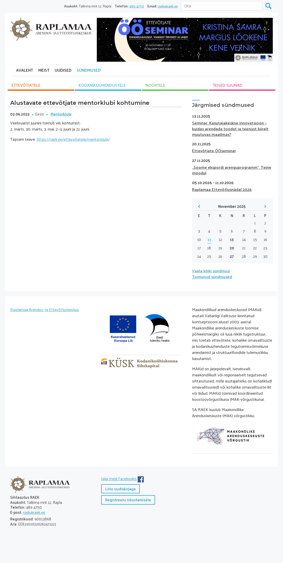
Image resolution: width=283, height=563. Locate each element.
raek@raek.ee (168, 6)
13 (232, 239)
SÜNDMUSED (89, 70)
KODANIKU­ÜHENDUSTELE (102, 85)
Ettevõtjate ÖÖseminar (214, 150)
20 (232, 248)
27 (232, 256)
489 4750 (136, 6)
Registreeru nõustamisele (128, 499)
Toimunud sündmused (212, 276)
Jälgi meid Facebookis (119, 478)
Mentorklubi (61, 113)
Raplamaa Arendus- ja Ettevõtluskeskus (44, 309)
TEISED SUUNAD (227, 85)
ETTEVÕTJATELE (25, 85)
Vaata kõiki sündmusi (211, 270)
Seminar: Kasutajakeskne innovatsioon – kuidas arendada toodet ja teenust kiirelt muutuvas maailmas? (230, 128)
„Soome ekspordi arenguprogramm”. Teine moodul (231, 169)
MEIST (44, 70)
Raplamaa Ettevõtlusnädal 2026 (222, 189)
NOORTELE (155, 85)
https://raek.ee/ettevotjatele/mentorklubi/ (73, 139)
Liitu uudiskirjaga (120, 488)
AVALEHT (24, 70)
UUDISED (63, 70)
